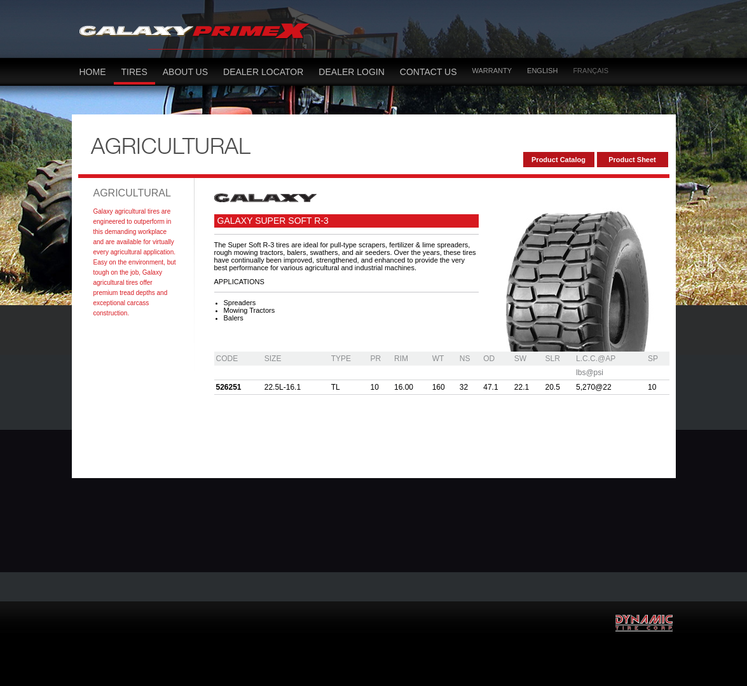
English (542, 70)
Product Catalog (558, 159)
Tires (134, 72)
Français (590, 70)
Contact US (428, 72)
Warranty (492, 70)
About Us (185, 72)
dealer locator (263, 72)
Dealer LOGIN (351, 72)
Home (92, 72)
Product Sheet (632, 159)
